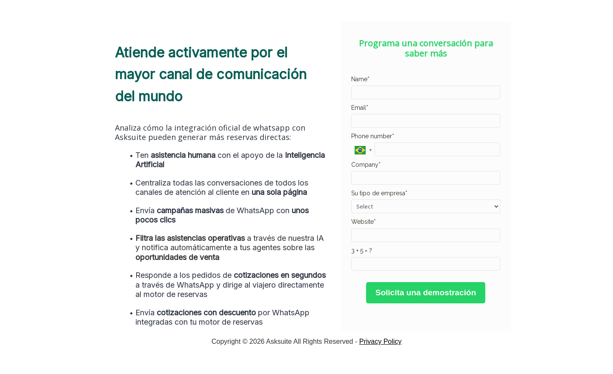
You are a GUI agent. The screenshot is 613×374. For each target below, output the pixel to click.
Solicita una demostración (425, 292)
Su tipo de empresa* (379, 193)
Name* (360, 79)
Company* (366, 164)
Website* (363, 221)
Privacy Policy (380, 341)
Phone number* (372, 136)
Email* (359, 107)
